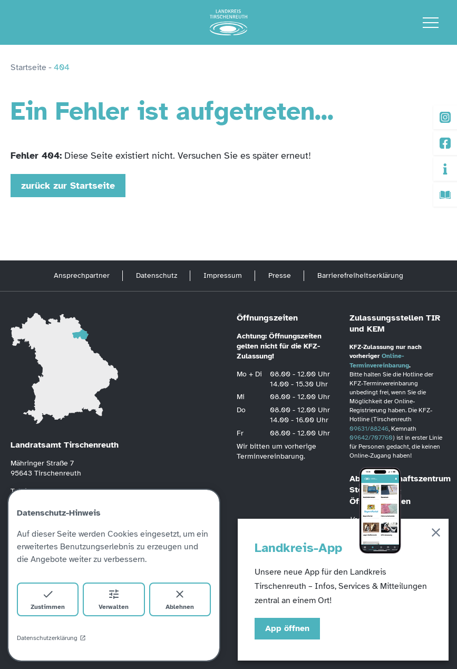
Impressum (222, 275)
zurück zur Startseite (68, 185)
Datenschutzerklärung (51, 638)
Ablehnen (180, 599)
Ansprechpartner (82, 275)
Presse (279, 275)
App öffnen (287, 628)
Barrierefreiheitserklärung (360, 275)
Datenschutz (156, 275)
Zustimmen (48, 599)
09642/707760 (371, 437)
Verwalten (114, 599)
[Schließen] (436, 534)
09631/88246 (368, 428)
